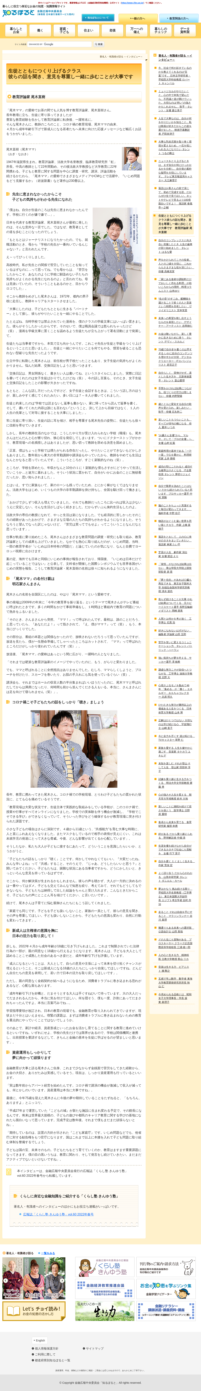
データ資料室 (185, 30)
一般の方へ (138, 18)
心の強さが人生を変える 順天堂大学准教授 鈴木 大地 (175, 796)
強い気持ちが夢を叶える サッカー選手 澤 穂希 (175, 659)
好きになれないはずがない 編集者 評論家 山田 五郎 (175, 632)
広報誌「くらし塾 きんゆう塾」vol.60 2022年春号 (58, 1214)
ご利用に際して (45, 1354)
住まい (88, 30)
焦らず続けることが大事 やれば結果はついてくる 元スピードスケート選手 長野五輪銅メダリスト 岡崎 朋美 (175, 605)
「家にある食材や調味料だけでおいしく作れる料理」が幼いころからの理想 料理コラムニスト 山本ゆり (175, 285)
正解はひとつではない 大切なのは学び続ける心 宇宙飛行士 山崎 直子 (175, 724)
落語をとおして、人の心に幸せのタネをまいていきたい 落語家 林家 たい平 (175, 540)
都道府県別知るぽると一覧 (52, 1360)
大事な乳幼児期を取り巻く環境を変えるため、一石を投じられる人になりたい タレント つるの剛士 (175, 147)
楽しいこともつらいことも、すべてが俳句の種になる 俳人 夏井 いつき (175, 423)
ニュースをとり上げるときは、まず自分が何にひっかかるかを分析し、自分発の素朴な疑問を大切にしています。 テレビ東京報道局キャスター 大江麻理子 (175, 171)
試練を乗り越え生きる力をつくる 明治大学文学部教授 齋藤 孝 (175, 783)
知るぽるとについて (98, 17)
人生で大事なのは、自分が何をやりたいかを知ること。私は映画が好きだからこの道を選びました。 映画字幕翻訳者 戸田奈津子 (175, 126)
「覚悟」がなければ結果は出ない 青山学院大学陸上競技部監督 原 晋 (175, 568)
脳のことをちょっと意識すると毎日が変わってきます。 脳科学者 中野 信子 (175, 509)
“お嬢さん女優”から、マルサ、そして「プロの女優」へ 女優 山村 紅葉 (175, 439)
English (40, 1340)
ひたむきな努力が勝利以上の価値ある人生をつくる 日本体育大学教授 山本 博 (175, 708)
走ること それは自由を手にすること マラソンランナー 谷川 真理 (175, 916)
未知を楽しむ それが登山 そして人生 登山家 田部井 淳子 (174, 767)
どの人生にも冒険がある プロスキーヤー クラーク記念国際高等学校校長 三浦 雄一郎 (175, 943)
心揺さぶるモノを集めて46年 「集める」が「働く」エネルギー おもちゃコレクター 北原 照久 (175, 691)
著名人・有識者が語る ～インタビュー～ (175, 57)
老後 (112, 30)
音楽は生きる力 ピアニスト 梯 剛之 (173, 968)
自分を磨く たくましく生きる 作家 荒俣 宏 (175, 863)
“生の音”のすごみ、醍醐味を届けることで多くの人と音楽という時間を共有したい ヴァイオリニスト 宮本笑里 (175, 304)
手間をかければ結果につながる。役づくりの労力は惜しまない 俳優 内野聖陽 (175, 392)
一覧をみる (48, 1253)
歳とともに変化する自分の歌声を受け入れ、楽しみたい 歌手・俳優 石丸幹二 (175, 408)
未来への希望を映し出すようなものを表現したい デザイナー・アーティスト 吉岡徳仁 (175, 322)
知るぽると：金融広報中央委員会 (38, 13)
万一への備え (136, 30)
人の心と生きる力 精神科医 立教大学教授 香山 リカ (173, 957)
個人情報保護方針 (46, 1348)
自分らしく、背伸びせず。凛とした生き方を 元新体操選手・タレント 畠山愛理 (175, 376)
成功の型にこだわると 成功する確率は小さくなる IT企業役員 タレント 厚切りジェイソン (175, 472)
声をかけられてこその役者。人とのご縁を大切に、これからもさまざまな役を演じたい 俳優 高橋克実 (175, 265)
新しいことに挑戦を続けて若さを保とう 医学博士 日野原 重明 (175, 810)
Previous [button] (5, 1280)
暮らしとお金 (16, 30)
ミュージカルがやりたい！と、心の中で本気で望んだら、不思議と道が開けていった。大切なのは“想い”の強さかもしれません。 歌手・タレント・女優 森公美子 (175, 101)
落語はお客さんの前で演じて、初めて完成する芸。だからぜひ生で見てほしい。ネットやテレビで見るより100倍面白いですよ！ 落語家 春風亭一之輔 (175, 198)
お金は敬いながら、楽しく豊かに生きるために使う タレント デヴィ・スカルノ (175, 337)
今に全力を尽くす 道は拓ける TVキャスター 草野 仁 (175, 738)
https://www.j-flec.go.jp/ (132, 3)
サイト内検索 (20, 44)
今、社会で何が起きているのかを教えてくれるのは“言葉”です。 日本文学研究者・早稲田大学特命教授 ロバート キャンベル (175, 75)
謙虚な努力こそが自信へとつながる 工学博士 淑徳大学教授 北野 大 (175, 673)
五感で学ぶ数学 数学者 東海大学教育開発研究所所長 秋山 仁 (175, 982)
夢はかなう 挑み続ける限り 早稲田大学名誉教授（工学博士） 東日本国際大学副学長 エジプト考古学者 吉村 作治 (175, 896)
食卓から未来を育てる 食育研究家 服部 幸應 (175, 824)
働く (40, 30)
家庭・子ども (64, 30)
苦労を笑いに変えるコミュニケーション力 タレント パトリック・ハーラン (175, 646)
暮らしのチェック (160, 30)
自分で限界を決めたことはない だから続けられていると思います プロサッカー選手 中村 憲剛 (175, 492)
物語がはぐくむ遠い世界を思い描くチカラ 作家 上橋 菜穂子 (175, 525)
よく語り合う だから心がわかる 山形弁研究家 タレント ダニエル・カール (175, 877)
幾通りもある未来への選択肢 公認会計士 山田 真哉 (175, 929)
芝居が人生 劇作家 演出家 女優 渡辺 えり (172, 554)
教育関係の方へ (179, 18)
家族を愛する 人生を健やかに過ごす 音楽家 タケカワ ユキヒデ (175, 751)
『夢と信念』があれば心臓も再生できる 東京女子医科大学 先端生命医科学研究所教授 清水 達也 (175, 585)
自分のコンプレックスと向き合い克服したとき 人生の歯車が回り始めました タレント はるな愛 (175, 246)
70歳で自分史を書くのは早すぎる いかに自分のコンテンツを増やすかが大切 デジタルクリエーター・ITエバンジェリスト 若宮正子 (175, 357)
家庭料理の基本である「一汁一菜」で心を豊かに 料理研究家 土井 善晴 (175, 454)
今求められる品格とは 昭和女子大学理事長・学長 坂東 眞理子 (175, 998)
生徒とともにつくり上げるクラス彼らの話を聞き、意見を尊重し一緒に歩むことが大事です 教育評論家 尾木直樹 (175, 224)
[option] (12, 1278)
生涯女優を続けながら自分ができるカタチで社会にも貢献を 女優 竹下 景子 (175, 849)
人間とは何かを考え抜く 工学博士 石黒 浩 (175, 620)
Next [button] (62, 1280)
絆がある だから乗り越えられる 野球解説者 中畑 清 (175, 836)
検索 (100, 44)
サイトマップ (95, 1348)
